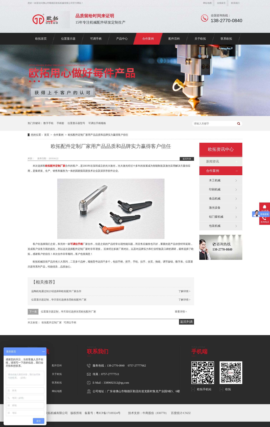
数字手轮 (48, 123)
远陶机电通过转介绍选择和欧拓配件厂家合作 (56, 291)
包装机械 (214, 225)
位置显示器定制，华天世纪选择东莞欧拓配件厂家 (58, 299)
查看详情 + (181, 311)
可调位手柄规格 (97, 123)
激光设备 (214, 207)
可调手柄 (96, 38)
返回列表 (187, 159)
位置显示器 (68, 38)
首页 (47, 134)
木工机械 (214, 180)
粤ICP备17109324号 (108, 413)
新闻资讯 (212, 161)
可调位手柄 (76, 244)
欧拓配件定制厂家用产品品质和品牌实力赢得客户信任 (98, 134)
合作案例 (148, 38)
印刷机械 (214, 189)
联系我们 (235, 3)
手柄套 (60, 123)
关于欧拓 (200, 38)
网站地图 (207, 3)
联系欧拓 (226, 38)
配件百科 (174, 38)
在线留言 (221, 3)
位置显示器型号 (76, 123)
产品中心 (122, 38)
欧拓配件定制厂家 (55, 166)
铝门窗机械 (216, 216)
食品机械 (214, 198)
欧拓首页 (41, 38)
